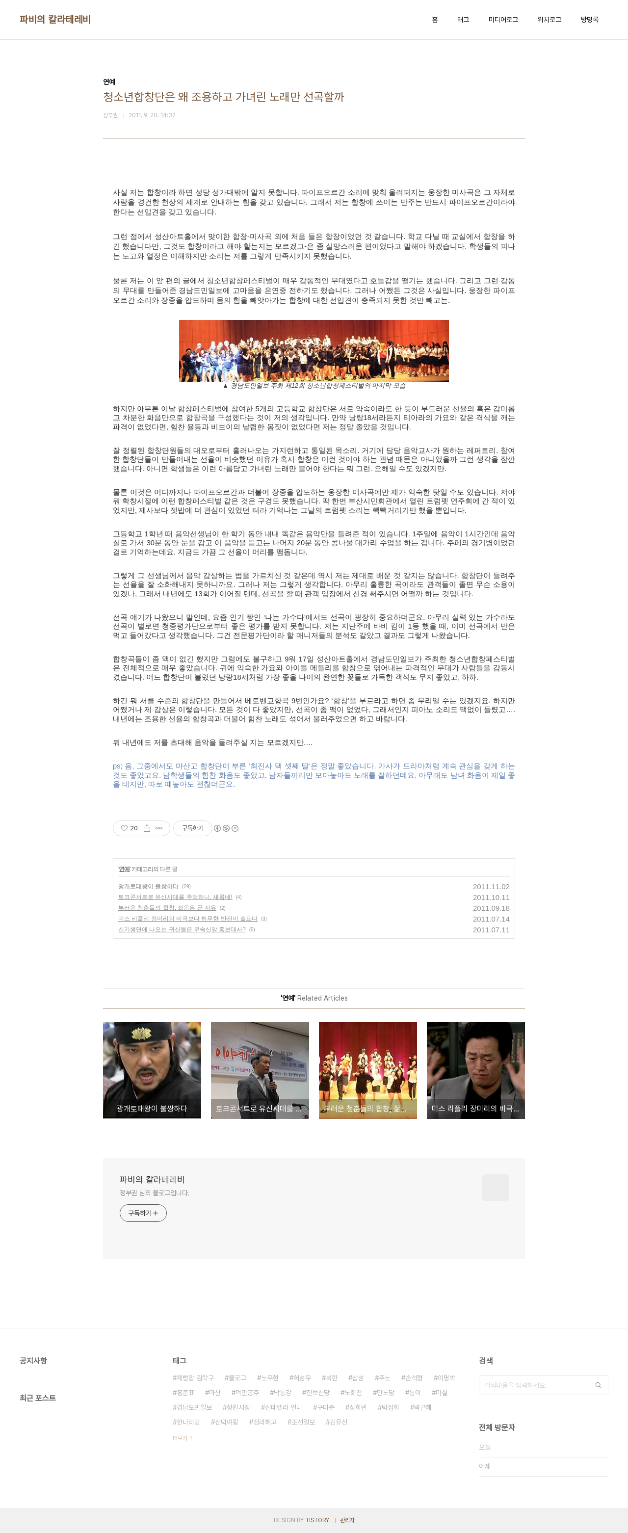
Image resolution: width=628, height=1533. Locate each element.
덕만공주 (247, 1393)
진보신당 (318, 1393)
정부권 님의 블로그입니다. (155, 1193)
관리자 (347, 1520)
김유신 (338, 1422)
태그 (463, 20)
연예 (124, 869)
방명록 (590, 20)
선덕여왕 (226, 1422)
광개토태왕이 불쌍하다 (148, 886)
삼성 (358, 1378)
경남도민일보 (194, 1407)
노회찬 (353, 1393)
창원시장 (238, 1407)
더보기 (180, 1438)
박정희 (390, 1407)
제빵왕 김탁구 (195, 1378)
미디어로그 (503, 20)
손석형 (414, 1378)
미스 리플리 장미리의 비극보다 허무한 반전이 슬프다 (188, 918)
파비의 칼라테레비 (55, 20)
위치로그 (549, 20)
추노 (385, 1378)
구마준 (326, 1407)
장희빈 (358, 1407)
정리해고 (265, 1422)
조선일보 (303, 1422)
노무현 (270, 1378)
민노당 (385, 1393)
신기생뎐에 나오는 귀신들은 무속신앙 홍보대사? (182, 929)
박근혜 (423, 1407)
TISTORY (317, 1520)
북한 (332, 1378)
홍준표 (185, 1393)
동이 (415, 1393)
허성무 (302, 1378)
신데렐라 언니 (283, 1407)
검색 (598, 1385)
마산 (215, 1393)
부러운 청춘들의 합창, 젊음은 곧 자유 (167, 907)
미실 (441, 1393)
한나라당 (188, 1422)
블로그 (237, 1378)
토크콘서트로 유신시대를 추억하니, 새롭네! (175, 897)
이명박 (446, 1378)
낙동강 (282, 1393)
